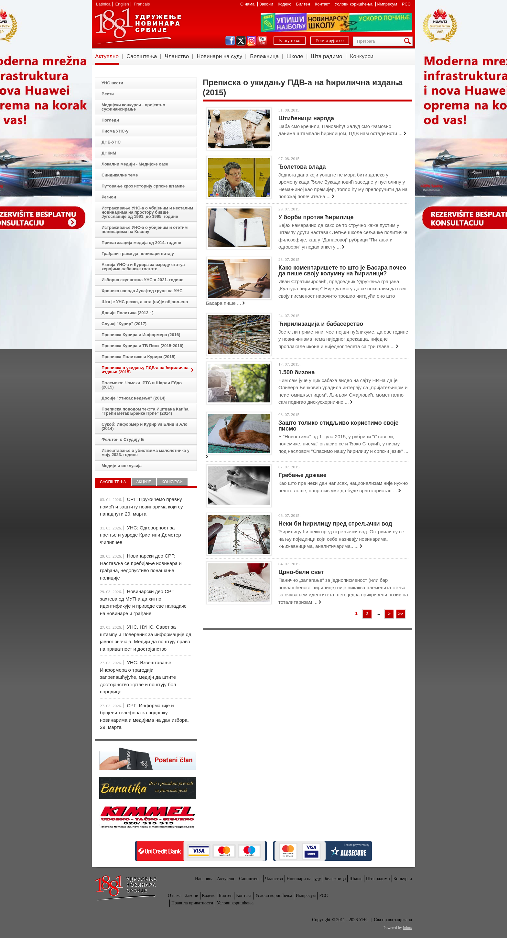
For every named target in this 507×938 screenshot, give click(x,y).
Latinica (103, 4)
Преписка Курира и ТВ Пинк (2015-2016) (142, 346)
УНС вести (112, 83)
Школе (294, 56)
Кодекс (285, 4)
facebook (230, 41)
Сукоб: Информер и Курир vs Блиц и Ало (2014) (145, 426)
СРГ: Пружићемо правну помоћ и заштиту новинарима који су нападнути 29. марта (141, 506)
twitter (241, 41)
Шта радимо (326, 56)
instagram (251, 41)
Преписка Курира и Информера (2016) (141, 335)
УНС (137, 26)
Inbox (407, 927)
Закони (266, 4)
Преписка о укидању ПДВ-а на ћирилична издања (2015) (145, 370)
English (122, 4)
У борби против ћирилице (316, 217)
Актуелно (107, 56)
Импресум (387, 4)
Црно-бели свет (301, 572)
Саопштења (141, 56)
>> (400, 613)
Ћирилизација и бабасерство (320, 324)
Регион (109, 197)
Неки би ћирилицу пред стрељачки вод (335, 523)
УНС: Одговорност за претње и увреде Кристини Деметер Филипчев (140, 535)
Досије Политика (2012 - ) (128, 313)
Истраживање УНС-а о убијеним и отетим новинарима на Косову (145, 229)
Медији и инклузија (122, 466)
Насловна (204, 878)
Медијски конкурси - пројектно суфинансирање (133, 107)
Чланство (177, 56)
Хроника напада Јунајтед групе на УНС (142, 291)
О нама (248, 4)
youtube (262, 41)
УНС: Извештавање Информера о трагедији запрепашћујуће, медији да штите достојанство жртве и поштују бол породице (138, 677)
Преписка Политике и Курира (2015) (139, 357)
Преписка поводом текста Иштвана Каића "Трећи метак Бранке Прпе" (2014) (145, 411)
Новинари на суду (219, 56)
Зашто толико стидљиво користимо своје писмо (338, 426)
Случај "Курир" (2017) (124, 324)
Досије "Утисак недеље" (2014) (134, 398)
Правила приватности (192, 903)
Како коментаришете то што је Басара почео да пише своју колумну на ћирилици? (342, 270)
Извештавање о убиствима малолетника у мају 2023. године (145, 452)
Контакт (323, 4)
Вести (108, 94)
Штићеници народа (306, 118)
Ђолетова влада (302, 167)
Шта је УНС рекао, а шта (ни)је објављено (145, 302)
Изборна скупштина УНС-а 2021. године (142, 280)
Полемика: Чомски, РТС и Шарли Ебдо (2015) (142, 385)
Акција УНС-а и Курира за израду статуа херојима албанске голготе (143, 266)
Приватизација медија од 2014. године (141, 242)
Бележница (264, 56)
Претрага (409, 41)
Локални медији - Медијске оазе (135, 164)
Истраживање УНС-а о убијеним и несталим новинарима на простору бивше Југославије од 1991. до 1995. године (147, 212)
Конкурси (361, 56)
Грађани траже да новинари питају (138, 253)
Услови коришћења (354, 4)
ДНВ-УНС (111, 142)
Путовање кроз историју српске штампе (143, 186)
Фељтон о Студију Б (123, 439)
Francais (142, 4)
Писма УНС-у (115, 131)
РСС (406, 4)
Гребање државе (302, 475)
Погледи (110, 120)
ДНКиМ (109, 153)
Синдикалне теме (120, 175)
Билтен (303, 4)
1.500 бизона (296, 372)
